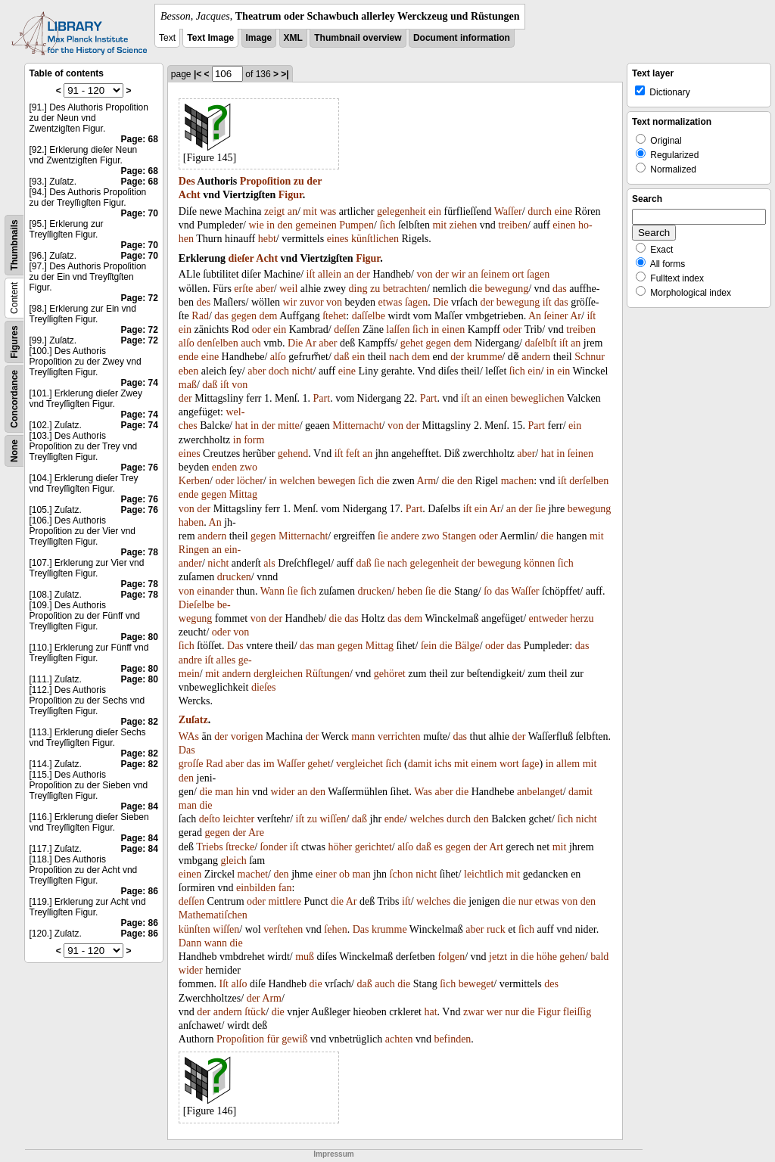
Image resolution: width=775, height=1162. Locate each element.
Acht (190, 194)
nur (525, 901)
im (269, 763)
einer (326, 874)
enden (224, 467)
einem (483, 763)
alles (226, 660)
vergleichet (359, 763)
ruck (496, 929)
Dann (190, 943)
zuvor (312, 302)
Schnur (589, 356)
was (327, 211)
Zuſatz (193, 719)
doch (279, 371)
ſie (540, 508)
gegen (243, 316)
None (14, 451)
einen (563, 225)
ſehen (335, 929)
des (204, 302)
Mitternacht (356, 425)
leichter (238, 819)
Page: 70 (138, 213)
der (314, 181)
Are (256, 832)
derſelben (588, 480)
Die (440, 302)
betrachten (405, 288)
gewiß (294, 1039)
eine (563, 211)
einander (215, 591)
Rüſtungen (328, 673)
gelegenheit (401, 211)
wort (509, 763)
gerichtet (373, 847)
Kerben (194, 480)
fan (285, 887)
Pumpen (356, 225)
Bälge (467, 645)
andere (405, 536)
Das (235, 645)
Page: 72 (138, 298)
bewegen (337, 480)
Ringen (194, 549)
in (270, 225)
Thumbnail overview (357, 38)
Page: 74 (138, 382)
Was (423, 791)
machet (253, 874)
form (254, 440)
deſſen (346, 329)
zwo (248, 467)
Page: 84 (138, 806)
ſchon (401, 874)
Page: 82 (138, 721)
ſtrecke (240, 847)
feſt (353, 453)
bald (599, 956)
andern (535, 356)
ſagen (538, 274)
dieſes (263, 687)
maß (188, 384)
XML (293, 38)
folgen (451, 956)
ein (434, 211)
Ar (575, 316)
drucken (234, 577)
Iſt (224, 984)
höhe (547, 956)
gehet (411, 343)
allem (568, 763)
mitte (289, 425)
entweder (548, 618)
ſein (429, 645)
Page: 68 (138, 139)
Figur (291, 194)
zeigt (274, 211)
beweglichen (538, 398)
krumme (485, 356)
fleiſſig (577, 1012)
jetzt (498, 956)
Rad (200, 316)
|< (197, 74)
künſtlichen (375, 238)
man (325, 645)
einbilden (255, 887)
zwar (473, 1012)
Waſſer (508, 211)
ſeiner (556, 316)
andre (190, 660)
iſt (311, 274)
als (269, 563)
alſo (187, 343)
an (292, 211)
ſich (387, 225)
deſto (209, 819)
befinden (452, 1039)
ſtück (255, 1012)
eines (338, 238)
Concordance (14, 399)
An (534, 316)
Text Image (210, 38)
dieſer (241, 258)
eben (188, 371)
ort (518, 274)
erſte (243, 288)
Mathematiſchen (213, 915)
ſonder (274, 847)
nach (399, 356)
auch (250, 343)
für (273, 1039)
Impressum (333, 1154)
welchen (298, 480)
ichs (443, 763)
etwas (390, 302)
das (559, 288)
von (424, 274)
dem (268, 316)
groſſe (191, 763)
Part (322, 398)
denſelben (217, 343)
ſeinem (495, 274)
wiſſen (332, 819)
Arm (426, 480)
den (285, 225)
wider (283, 791)
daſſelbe (368, 316)
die (475, 288)
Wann (272, 591)
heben (409, 591)
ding (358, 288)
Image (259, 38)
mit (310, 211)
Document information (461, 38)
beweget (476, 984)
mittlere (284, 901)
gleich (233, 860)
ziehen (464, 225)
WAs (189, 736)
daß (341, 356)
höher (340, 847)
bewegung (507, 288)
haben (191, 522)
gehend (293, 453)
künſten (194, 929)
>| (284, 74)
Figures (14, 341)
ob (344, 874)
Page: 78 (138, 552)
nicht (302, 371)
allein (329, 274)
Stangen (459, 536)
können (539, 563)
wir (458, 274)
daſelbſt (540, 343)
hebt (267, 238)
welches (426, 819)
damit (420, 763)
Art (496, 847)
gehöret (390, 673)
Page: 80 (138, 637)
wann (215, 943)
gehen (571, 956)
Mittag (243, 494)
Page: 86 (138, 891)
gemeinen (315, 225)
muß (304, 956)
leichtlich (483, 874)
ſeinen (580, 453)
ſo (488, 591)
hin (243, 791)
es (438, 847)
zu (299, 181)
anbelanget (540, 791)
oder (261, 329)
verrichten (399, 736)
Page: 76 (138, 467)
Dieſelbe (196, 605)
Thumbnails (14, 244)
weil (288, 288)
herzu (581, 618)
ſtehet (334, 316)
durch (540, 211)
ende (188, 356)
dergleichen (278, 673)
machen (517, 480)
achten (399, 1039)
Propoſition (265, 181)
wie (255, 225)
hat (241, 425)
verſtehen (283, 929)
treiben (513, 225)
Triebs (209, 847)
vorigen (247, 736)
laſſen (397, 329)
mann (363, 736)
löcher (250, 480)
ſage (530, 763)
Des (187, 181)
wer (495, 1012)
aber (265, 288)
